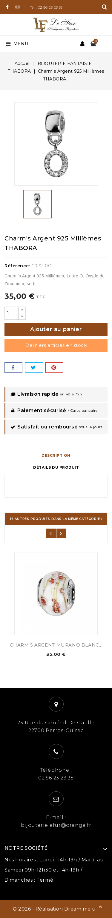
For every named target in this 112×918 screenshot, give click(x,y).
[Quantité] (11, 313)
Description (56, 455)
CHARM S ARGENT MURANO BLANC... (56, 645)
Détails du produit (56, 467)
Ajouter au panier (56, 329)
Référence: (17, 265)
